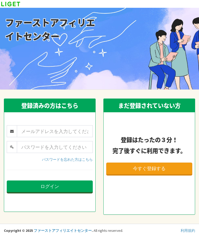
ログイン (49, 186)
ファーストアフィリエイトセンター (63, 230)
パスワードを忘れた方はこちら (67, 159)
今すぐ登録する (149, 168)
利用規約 (188, 230)
